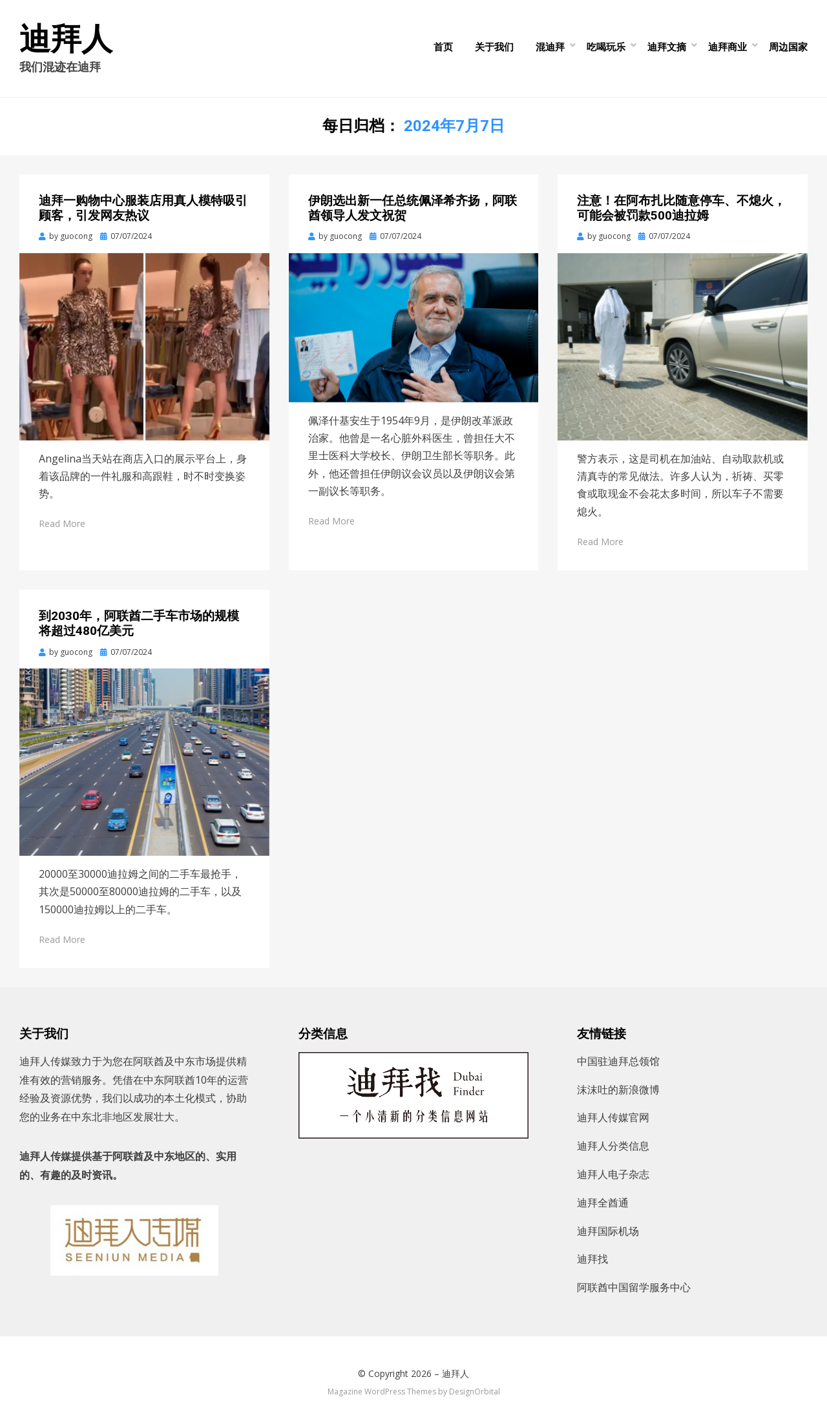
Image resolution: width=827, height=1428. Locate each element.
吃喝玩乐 (606, 46)
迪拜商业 (727, 46)
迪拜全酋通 (603, 1202)
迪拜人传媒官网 (613, 1117)
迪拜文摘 (666, 46)
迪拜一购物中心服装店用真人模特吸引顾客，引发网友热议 (143, 208)
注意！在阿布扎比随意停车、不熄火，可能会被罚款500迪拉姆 (681, 208)
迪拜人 (65, 39)
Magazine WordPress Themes (382, 1391)
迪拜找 (592, 1259)
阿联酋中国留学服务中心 (634, 1287)
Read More (62, 523)
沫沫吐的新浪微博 (618, 1089)
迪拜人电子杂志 (613, 1174)
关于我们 (494, 46)
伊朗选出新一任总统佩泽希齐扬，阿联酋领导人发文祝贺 (412, 208)
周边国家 (788, 46)
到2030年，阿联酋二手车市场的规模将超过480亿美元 (139, 623)
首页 (443, 46)
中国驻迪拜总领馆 (618, 1061)
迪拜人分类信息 (613, 1146)
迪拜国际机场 (608, 1231)
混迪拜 (550, 46)
